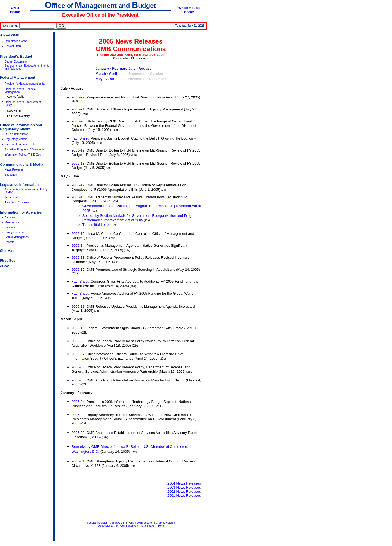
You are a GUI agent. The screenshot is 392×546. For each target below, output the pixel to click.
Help (161, 525)
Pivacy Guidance (15, 232)
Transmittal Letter (96, 225)
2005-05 (78, 380)
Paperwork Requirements (20, 144)
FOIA (130, 522)
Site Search (148, 525)
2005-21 (78, 109)
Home (15, 12)
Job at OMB (117, 522)
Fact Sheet (80, 138)
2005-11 (78, 306)
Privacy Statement (127, 525)
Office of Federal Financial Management (20, 91)
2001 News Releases (184, 495)
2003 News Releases (184, 487)
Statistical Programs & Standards (25, 149)
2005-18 (78, 163)
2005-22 (78, 97)
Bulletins (10, 227)
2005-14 (78, 245)
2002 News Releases (184, 491)
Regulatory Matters (16, 139)
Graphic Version (165, 522)
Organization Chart (16, 40)
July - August (139, 68)
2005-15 (78, 234)
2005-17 (78, 185)
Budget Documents (16, 61)
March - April (106, 74)
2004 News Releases (184, 483)
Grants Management (17, 237)
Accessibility (105, 525)
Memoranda (12, 222)
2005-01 (78, 461)
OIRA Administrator (16, 133)
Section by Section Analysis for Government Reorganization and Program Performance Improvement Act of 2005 (140, 218)
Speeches (11, 174)
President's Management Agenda (25, 83)
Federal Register (97, 522)
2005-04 (78, 402)
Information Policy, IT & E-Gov (23, 154)
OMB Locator (145, 522)
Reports (9, 241)
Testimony (11, 197)
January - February (111, 68)
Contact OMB (13, 46)
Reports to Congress (17, 202)
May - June (105, 79)
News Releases (14, 169)
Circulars (10, 217)
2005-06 (78, 367)
